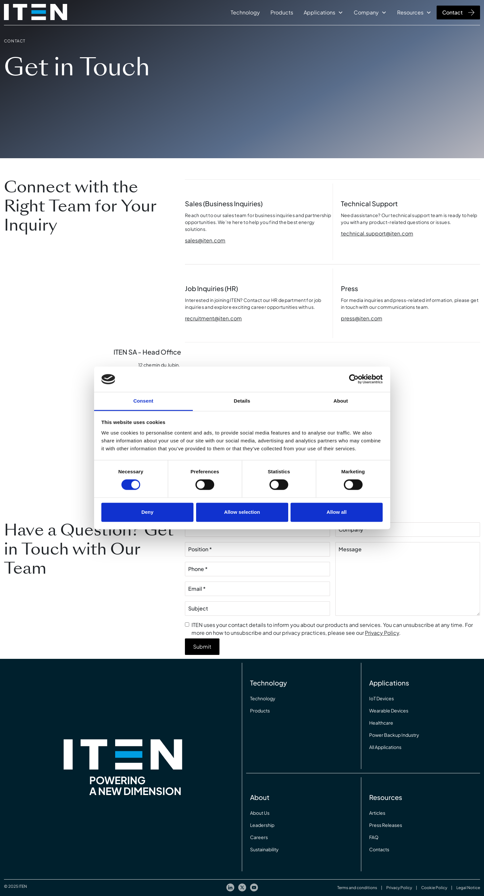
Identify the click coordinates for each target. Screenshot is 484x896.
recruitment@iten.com (213, 318)
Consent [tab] (143, 401)
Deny (147, 512)
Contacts (379, 849)
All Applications (385, 747)
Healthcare (381, 723)
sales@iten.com (205, 240)
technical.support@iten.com (377, 233)
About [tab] (341, 401)
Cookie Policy (434, 887)
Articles (377, 813)
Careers (259, 837)
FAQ (373, 837)
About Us (259, 813)
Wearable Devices (388, 710)
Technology (245, 12)
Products (281, 12)
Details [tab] (242, 401)
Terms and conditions (357, 887)
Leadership (262, 825)
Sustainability (264, 849)
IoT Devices (381, 698)
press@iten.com (361, 318)
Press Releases (385, 825)
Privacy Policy (382, 632)
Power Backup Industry (394, 735)
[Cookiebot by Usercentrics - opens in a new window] (354, 379)
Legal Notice (468, 887)
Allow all (337, 512)
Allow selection (242, 512)
